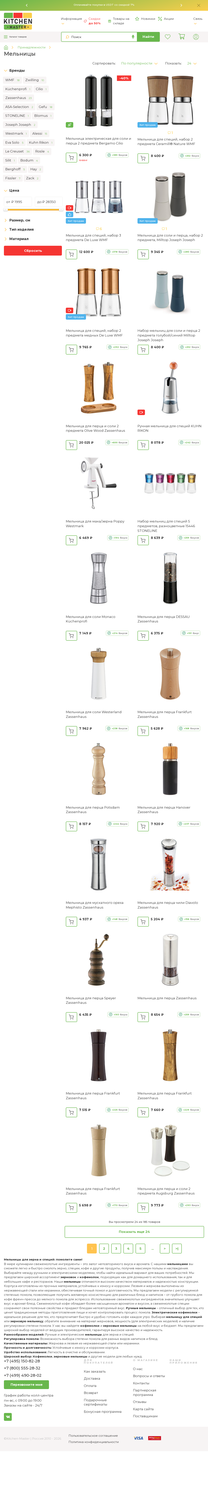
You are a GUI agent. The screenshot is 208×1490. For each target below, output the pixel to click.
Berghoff (15, 169)
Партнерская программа (144, 1392)
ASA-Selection (19, 107)
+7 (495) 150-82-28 (22, 1361)
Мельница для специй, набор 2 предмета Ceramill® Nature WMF (166, 141)
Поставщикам (145, 1416)
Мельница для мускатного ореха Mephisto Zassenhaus (95, 905)
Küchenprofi (17, 89)
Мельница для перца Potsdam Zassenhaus (93, 809)
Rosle (42, 151)
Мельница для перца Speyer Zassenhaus (91, 1000)
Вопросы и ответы (149, 1376)
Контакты (141, 1383)
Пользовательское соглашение (93, 1435)
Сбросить (33, 251)
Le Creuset (17, 151)
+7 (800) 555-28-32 (22, 1368)
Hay (35, 169)
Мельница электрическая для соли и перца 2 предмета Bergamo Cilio (98, 141)
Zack (32, 178)
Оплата (90, 1386)
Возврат (91, 1393)
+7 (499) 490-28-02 (23, 1375)
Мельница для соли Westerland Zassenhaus (94, 714)
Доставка (92, 1378)
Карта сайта (143, 1409)
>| (176, 1249)
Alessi (39, 133)
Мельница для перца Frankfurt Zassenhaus (164, 714)
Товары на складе (118, 21)
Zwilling (34, 80)
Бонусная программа (103, 1412)
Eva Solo (14, 142)
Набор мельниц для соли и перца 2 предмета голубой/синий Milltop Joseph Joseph (168, 335)
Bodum (29, 160)
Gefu (45, 107)
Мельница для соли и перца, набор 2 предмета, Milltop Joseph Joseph (170, 237)
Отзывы (140, 1402)
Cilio (41, 89)
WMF (12, 80)
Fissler (12, 178)
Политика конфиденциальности (94, 1442)
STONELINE (17, 115)
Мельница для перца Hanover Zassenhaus (163, 809)
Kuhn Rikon (40, 142)
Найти (148, 37)
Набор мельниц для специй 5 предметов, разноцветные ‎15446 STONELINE (166, 526)
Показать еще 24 (134, 1232)
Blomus (42, 115)
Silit (10, 160)
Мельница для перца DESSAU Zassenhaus (163, 619)
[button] (27, 5)
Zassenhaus (18, 98)
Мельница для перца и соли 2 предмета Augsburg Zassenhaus (166, 1191)
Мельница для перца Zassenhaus (167, 998)
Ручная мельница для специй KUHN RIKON (169, 428)
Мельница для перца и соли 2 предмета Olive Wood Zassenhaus (95, 428)
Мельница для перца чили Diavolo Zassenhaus (167, 905)
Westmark (16, 133)
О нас (138, 1369)
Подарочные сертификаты (95, 1402)
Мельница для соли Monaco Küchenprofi (90, 619)
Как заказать (95, 1371)
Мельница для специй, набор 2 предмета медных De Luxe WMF (94, 333)
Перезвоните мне (27, 1385)
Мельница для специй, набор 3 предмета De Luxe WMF (93, 237)
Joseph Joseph (20, 124)
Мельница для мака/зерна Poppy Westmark (95, 523)
